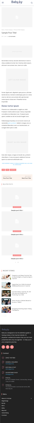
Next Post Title (26, 178)
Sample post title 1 (17, 210)
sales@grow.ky (10, 374)
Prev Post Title (7, 178)
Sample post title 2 (17, 234)
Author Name (11, 36)
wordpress (13, 170)
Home (3, 30)
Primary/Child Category (19, 30)
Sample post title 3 (17, 258)
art (3, 170)
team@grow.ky (10, 364)
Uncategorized (17, 207)
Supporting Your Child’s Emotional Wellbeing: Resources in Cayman (21, 285)
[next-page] (18, 262)
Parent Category (9, 30)
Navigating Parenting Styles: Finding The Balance (22, 309)
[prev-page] (15, 262)
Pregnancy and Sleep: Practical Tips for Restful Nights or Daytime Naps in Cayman (22, 277)
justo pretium (12, 123)
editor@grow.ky (10, 369)
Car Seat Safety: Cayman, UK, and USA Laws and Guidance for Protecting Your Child (21, 293)
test (7, 170)
